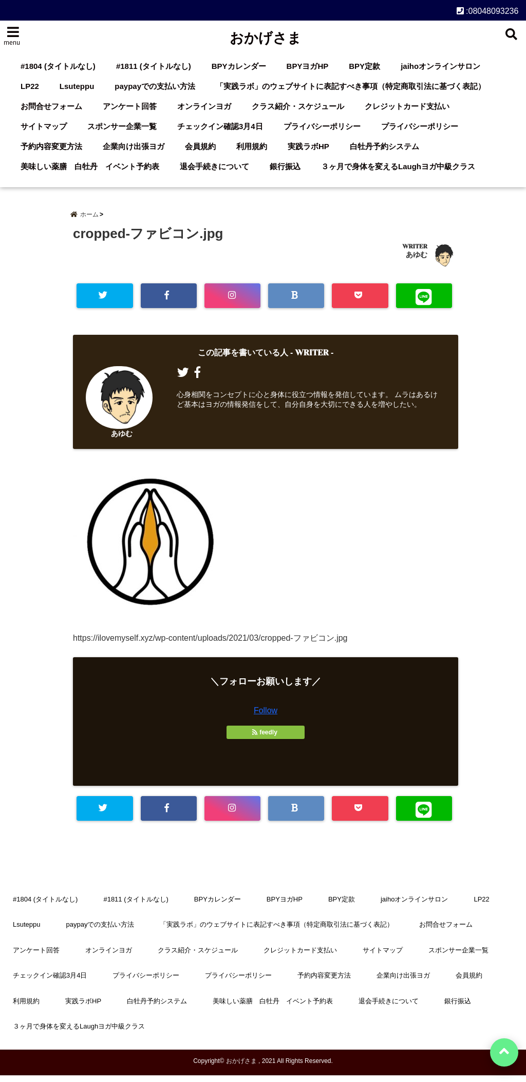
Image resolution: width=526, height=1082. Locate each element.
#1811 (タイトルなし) (153, 66)
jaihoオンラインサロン (440, 66)
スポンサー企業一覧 (122, 126)
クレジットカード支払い (407, 106)
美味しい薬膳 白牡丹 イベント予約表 (90, 166)
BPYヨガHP (308, 66)
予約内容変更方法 (51, 146)
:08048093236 (488, 10)
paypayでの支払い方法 (155, 86)
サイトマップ (44, 126)
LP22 (30, 86)
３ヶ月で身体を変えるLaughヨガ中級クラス (398, 166)
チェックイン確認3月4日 (220, 126)
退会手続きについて (214, 166)
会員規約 (200, 146)
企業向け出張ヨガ (133, 146)
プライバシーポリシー (322, 126)
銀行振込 (285, 166)
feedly (265, 738)
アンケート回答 (130, 106)
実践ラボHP (308, 146)
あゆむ (416, 259)
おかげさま (265, 38)
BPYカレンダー (239, 66)
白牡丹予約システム (384, 146)
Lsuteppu (77, 86)
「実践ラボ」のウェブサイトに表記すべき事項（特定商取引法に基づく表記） (350, 86)
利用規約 (251, 146)
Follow (265, 716)
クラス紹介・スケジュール (298, 106)
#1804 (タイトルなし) (58, 66)
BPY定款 (364, 66)
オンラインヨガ (204, 106)
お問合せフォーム (51, 106)
